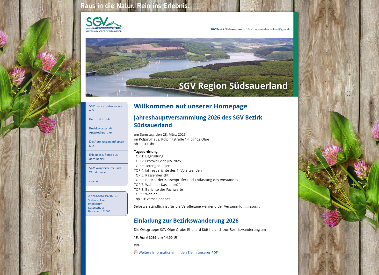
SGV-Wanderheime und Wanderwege (105, 170)
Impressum (95, 203)
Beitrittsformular (100, 119)
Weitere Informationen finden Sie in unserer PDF (178, 252)
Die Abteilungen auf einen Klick (106, 144)
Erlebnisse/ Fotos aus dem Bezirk (103, 157)
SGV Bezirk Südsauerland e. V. (106, 108)
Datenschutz (96, 207)
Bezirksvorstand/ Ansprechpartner (100, 130)
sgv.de (93, 181)
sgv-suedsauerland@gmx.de (272, 29)
